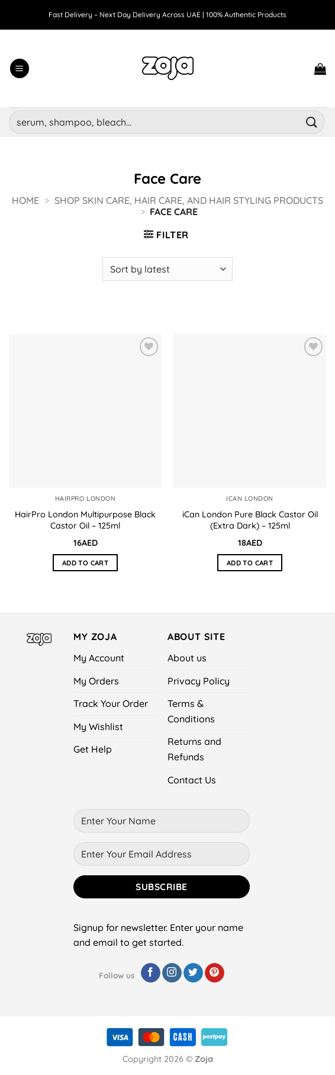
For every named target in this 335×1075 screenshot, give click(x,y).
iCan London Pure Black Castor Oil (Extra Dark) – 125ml (250, 520)
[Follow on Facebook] (150, 973)
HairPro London (85, 498)
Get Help (92, 749)
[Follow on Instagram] (172, 973)
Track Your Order (110, 703)
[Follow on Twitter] (193, 973)
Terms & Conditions (191, 711)
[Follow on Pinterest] (214, 973)
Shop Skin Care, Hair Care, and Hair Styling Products (188, 200)
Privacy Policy (199, 681)
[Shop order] (167, 269)
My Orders (96, 681)
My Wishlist (98, 726)
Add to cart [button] (85, 562)
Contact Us (192, 780)
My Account (98, 658)
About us (187, 658)
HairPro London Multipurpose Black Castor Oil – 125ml (85, 520)
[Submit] (312, 121)
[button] (19, 68)
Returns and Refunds (194, 749)
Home (25, 200)
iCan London (249, 498)
